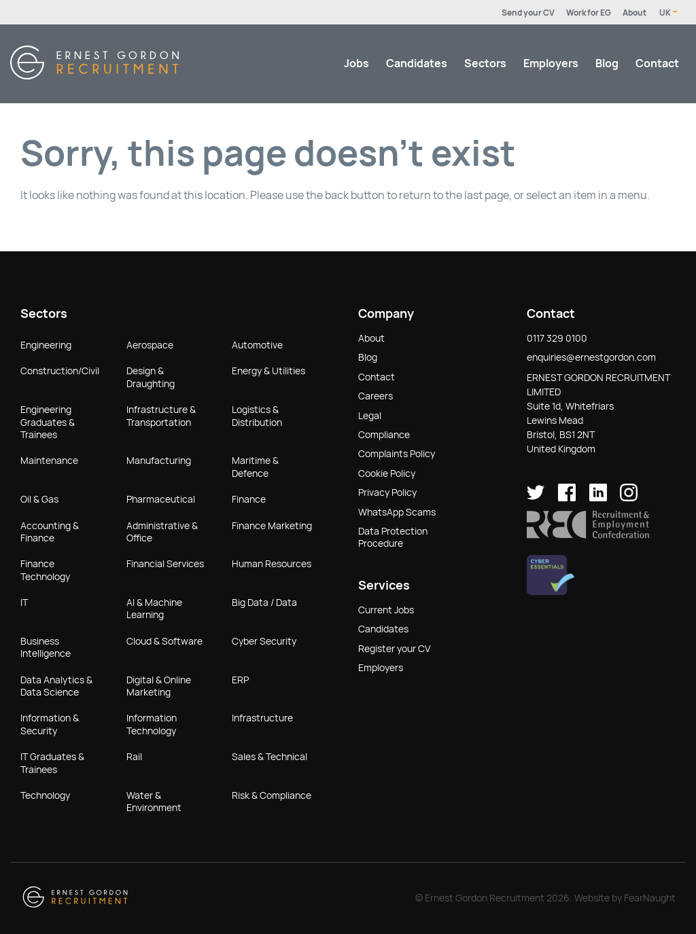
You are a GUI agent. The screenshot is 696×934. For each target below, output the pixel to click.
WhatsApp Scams (397, 512)
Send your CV (528, 12)
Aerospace (149, 345)
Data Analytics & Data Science (56, 686)
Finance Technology (45, 570)
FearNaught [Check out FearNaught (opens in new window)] (650, 898)
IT (24, 602)
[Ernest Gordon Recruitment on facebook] (567, 498)
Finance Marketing (272, 526)
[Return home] (94, 76)
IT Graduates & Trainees (52, 763)
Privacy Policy (387, 492)
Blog (607, 63)
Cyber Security (264, 641)
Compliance (384, 435)
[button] (588, 535)
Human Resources (271, 564)
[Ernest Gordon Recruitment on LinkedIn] (598, 498)
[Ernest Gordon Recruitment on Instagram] (629, 498)
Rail (134, 757)
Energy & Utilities (268, 371)
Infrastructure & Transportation (161, 415)
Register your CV (394, 649)
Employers (550, 63)
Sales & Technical (269, 757)
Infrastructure (262, 718)
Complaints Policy (396, 454)
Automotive (257, 345)
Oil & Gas (39, 499)
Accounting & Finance (49, 532)
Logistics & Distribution (257, 415)
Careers (375, 396)
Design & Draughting (150, 377)
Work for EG (588, 12)
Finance (249, 499)
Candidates (416, 63)
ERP (240, 680)
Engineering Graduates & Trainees (47, 422)
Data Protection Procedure (393, 537)
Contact (657, 63)
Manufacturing (158, 460)
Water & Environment (153, 801)
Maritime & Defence (255, 466)
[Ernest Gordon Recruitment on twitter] (535, 498)
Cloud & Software (164, 641)
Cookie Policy (386, 473)
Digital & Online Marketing (158, 686)
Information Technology (151, 724)
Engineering (45, 345)
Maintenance (49, 460)
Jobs (356, 63)
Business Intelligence (45, 647)
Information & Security (49, 724)
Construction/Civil (59, 371)
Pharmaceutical (160, 499)
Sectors (485, 63)
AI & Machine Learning (154, 608)
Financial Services (165, 564)
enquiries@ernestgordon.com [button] (591, 357)
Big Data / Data (264, 602)
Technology (45, 795)
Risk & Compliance (271, 795)
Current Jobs (386, 610)
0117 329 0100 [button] (557, 338)
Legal (369, 416)
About (634, 12)
